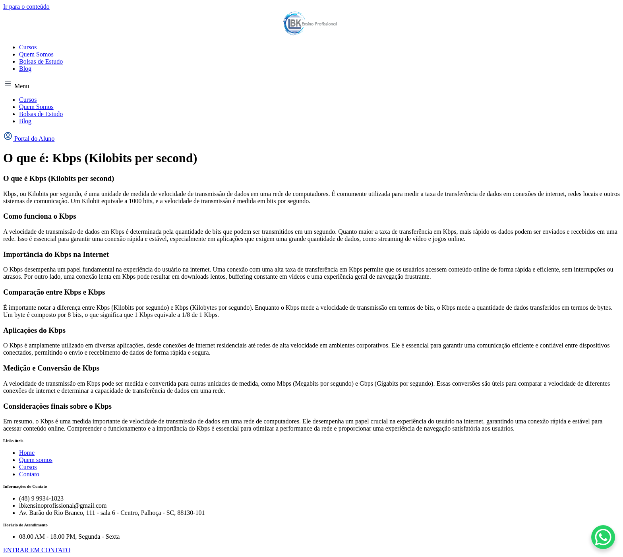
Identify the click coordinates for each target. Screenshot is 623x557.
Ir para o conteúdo (26, 6)
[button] (311, 84)
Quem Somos (36, 54)
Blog (25, 68)
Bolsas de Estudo (41, 61)
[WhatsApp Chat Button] (603, 537)
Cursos (28, 47)
